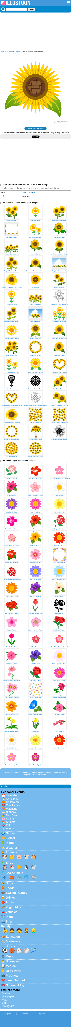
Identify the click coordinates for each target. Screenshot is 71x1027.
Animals (11, 852)
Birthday (11, 811)
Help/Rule (41, 1014)
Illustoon (3, 51)
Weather (11, 847)
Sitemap (25, 1014)
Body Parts (13, 970)
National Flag (15, 985)
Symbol (19, 980)
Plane (10, 916)
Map (4, 999)
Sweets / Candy (16, 892)
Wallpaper (8, 996)
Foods (10, 888)
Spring (10, 818)
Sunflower (17, 51)
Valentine (11, 808)
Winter (10, 828)
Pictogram (8, 1006)
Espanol (8, 1014)
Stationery (13, 941)
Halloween (12, 802)
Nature (10, 833)
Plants (10, 842)
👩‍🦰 (26, 930)
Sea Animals (14, 873)
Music (10, 956)
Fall (8, 825)
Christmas (12, 798)
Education (13, 936)
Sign (4, 1002)
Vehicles (12, 912)
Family (6, 926)
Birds (9, 862)
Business (12, 961)
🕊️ (33, 867)
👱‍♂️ (33, 930)
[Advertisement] (35, 32)
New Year (12, 815)
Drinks (10, 897)
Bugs (9, 883)
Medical (11, 966)
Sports (10, 946)
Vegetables (13, 907)
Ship (9, 921)
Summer (11, 821)
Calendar (11, 795)
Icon (9, 980)
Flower (11, 51)
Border (6, 993)
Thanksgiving (14, 805)
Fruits (10, 902)
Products (12, 975)
